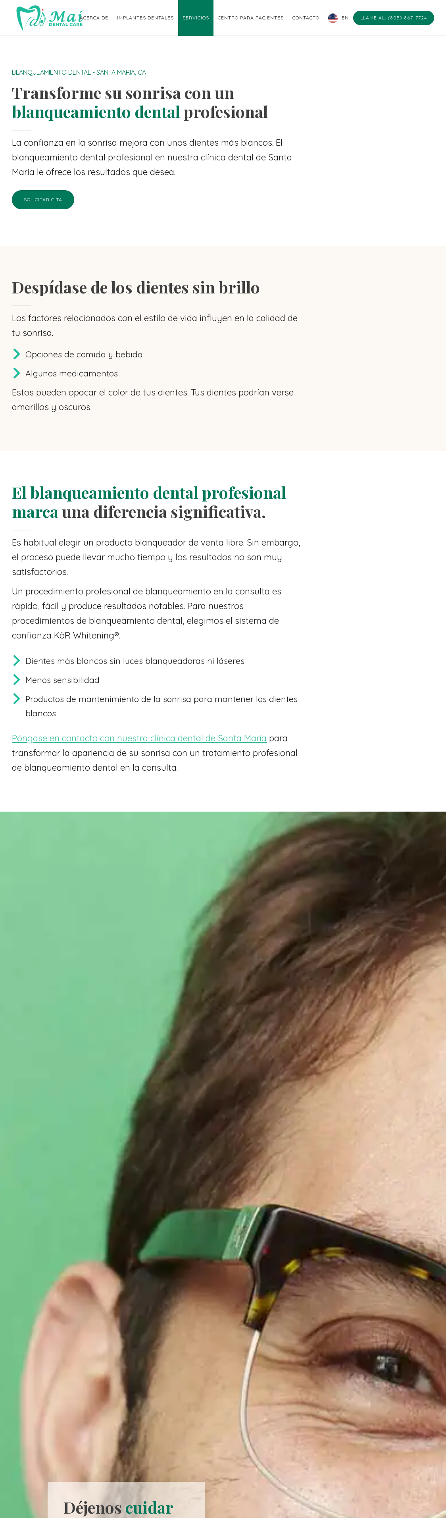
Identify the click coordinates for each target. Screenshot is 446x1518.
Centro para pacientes (251, 18)
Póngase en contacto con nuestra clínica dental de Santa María (139, 738)
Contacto (305, 18)
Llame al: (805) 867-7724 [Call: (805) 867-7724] (393, 18)
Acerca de (94, 18)
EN (345, 18)
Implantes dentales (145, 18)
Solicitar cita (43, 200)
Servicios (196, 18)
